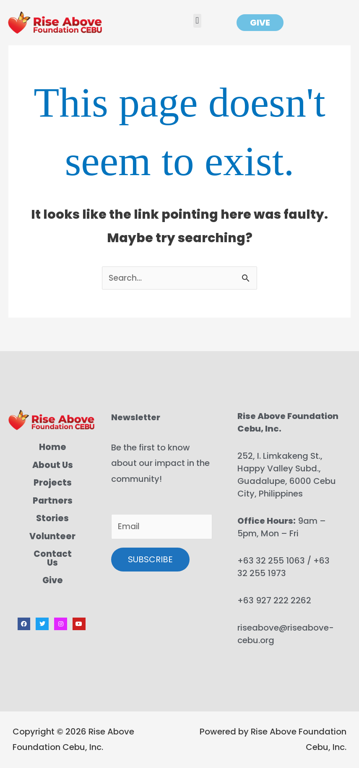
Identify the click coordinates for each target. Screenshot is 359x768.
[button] (197, 21)
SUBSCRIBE (150, 560)
